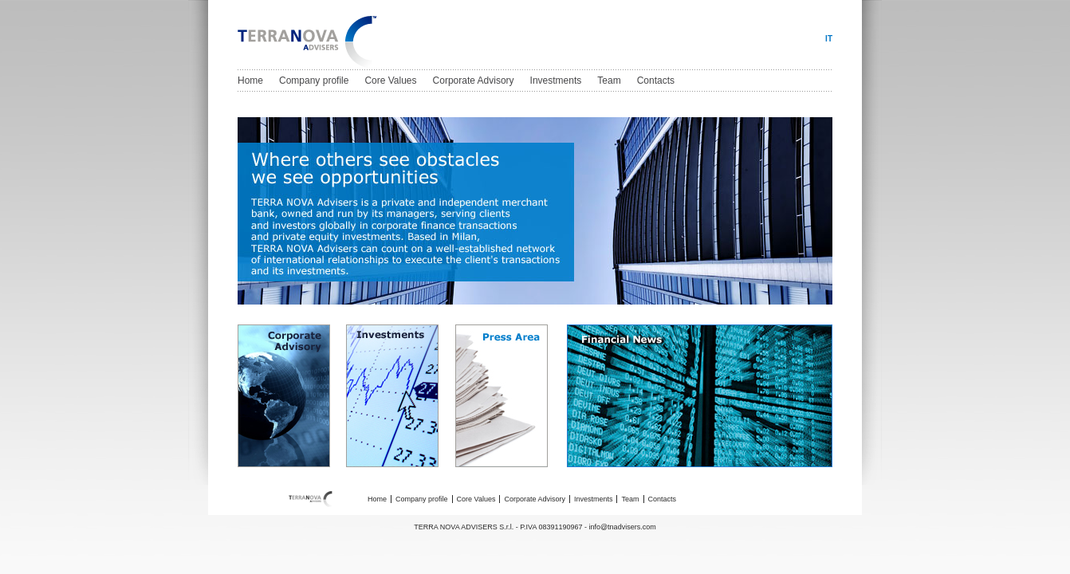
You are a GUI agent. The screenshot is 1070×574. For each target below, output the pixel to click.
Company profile (313, 80)
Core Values (390, 80)
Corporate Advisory (473, 80)
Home (250, 80)
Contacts (656, 80)
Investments (556, 80)
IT (828, 38)
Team (608, 80)
